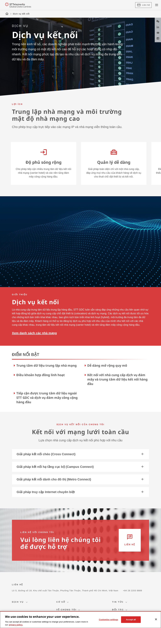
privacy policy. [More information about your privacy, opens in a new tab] (16, 625)
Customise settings (108, 619)
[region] (80, 619)
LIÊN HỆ (17, 584)
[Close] (156, 619)
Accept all (131, 619)
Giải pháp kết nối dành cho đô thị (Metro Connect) (80, 479)
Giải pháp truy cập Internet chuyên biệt (80, 492)
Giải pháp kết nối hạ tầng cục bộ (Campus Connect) (80, 467)
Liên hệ (143, 5)
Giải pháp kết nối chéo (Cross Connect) (80, 454)
